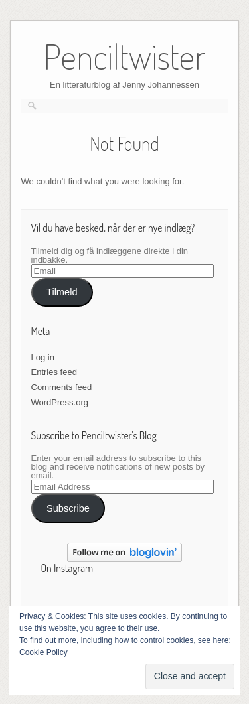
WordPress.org (59, 402)
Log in (42, 357)
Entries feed (54, 372)
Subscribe (68, 508)
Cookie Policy (43, 652)
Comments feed (61, 387)
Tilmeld (62, 292)
